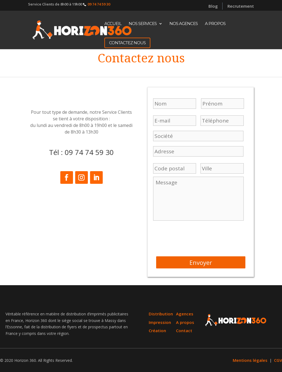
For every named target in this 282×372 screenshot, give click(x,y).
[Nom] (222, 103)
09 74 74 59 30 (99, 4)
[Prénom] (174, 103)
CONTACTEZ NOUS (127, 42)
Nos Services (143, 24)
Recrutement (240, 6)
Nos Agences (183, 24)
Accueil (112, 24)
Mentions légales (241, 361)
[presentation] (195, 237)
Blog (213, 6)
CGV (267, 361)
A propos (215, 24)
